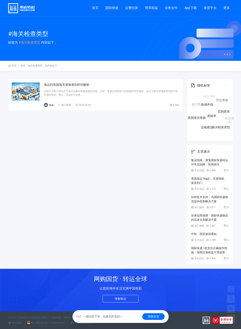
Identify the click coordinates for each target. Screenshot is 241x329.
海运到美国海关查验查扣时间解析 (84, 86)
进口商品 (197, 104)
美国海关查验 (197, 118)
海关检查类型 (221, 127)
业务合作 (171, 8)
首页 (95, 8)
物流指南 (229, 119)
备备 (64, 107)
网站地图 (14, 322)
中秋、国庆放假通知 (204, 234)
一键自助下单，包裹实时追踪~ (99, 316)
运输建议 (207, 127)
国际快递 (111, 8)
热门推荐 (77, 107)
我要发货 (153, 316)
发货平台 (210, 8)
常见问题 (197, 170)
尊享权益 (151, 8)
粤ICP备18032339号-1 (82, 322)
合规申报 (207, 106)
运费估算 (131, 8)
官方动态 (197, 189)
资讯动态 (197, 258)
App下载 (191, 8)
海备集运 (120, 299)
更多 (226, 8)
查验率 (211, 117)
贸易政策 (224, 113)
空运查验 (222, 101)
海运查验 (209, 97)
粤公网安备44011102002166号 (46, 322)
